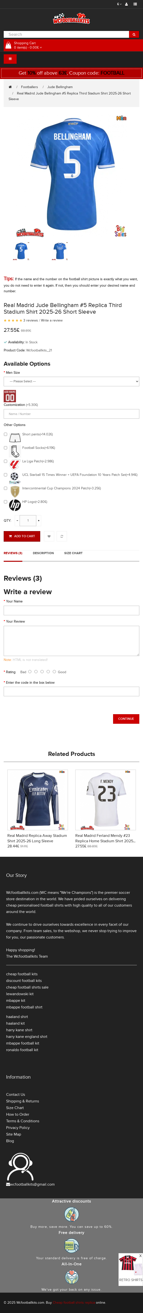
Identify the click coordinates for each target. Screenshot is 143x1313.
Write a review (52, 320)
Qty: (7, 521)
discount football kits (24, 980)
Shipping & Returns (22, 1101)
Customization (14, 405)
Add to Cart (22, 536)
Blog (10, 1141)
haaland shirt (17, 1016)
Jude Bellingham (60, 87)
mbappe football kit (22, 1043)
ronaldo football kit (22, 1049)
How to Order (17, 1114)
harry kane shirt (19, 1030)
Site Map (13, 1134)
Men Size (13, 373)
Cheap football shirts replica (74, 1302)
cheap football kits (22, 974)
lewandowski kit (20, 993)
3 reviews (30, 320)
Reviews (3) (13, 553)
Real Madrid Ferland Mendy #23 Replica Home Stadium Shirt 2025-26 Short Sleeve (104, 841)
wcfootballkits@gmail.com (32, 1184)
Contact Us (15, 1094)
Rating (10, 672)
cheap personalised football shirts (35, 905)
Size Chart (73, 553)
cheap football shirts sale (27, 987)
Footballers (29, 87)
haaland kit (15, 1023)
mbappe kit (15, 1000)
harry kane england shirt (26, 1036)
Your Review (15, 621)
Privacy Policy (18, 1127)
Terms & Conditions (22, 1121)
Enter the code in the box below (30, 683)
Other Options (15, 425)
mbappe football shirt (24, 1007)
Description (43, 553)
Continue (126, 719)
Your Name (14, 601)
